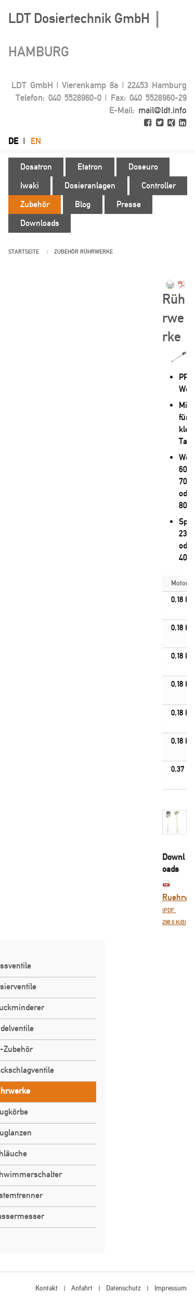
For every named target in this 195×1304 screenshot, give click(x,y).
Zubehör (66, 251)
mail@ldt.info (162, 110)
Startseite (23, 251)
